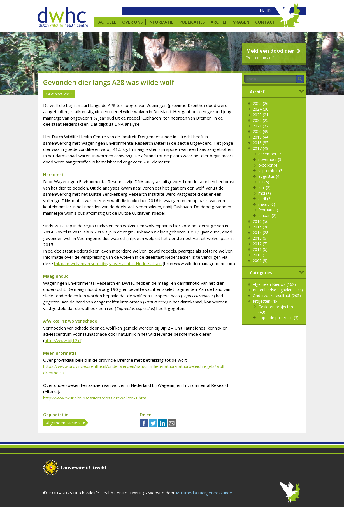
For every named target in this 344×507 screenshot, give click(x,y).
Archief (219, 22)
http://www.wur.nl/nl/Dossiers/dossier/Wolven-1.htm (94, 398)
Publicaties (192, 22)
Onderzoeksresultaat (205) (277, 295)
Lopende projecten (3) (278, 317)
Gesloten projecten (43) (275, 309)
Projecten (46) (265, 301)
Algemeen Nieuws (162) (274, 284)
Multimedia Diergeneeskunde (204, 493)
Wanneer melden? (260, 57)
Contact (265, 22)
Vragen (241, 22)
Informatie (160, 22)
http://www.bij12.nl (63, 340)
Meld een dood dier (274, 50)
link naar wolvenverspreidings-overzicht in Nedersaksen (108, 263)
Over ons (132, 22)
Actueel (107, 22)
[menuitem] (262, 10)
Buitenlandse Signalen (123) (278, 290)
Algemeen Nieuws (63, 423)
